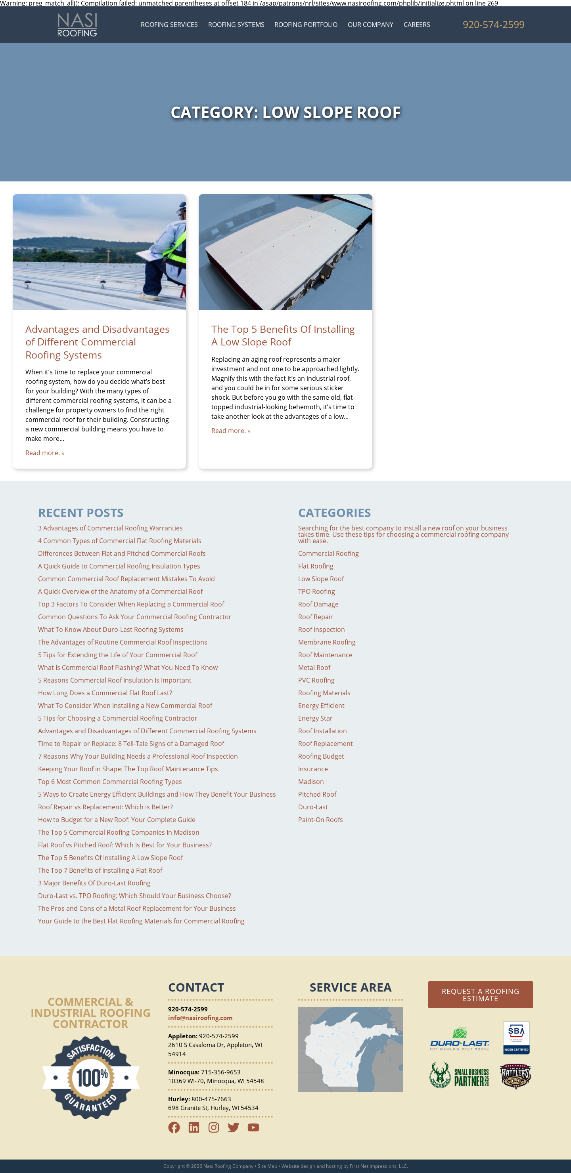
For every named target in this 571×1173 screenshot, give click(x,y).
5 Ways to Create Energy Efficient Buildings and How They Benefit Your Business (157, 794)
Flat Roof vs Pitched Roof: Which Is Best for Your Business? (125, 845)
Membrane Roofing (327, 642)
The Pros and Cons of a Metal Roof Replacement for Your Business (137, 908)
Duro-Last (313, 807)
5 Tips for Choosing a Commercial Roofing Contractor (117, 718)
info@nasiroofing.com (200, 1018)
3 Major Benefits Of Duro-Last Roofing (94, 883)
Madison (311, 781)
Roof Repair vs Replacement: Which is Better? (105, 807)
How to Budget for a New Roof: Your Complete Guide (116, 819)
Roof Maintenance (325, 655)
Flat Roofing (315, 566)
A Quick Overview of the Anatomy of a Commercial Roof (120, 591)
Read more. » (45, 453)
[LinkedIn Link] (197, 1131)
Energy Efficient (321, 705)
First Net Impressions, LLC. (379, 1166)
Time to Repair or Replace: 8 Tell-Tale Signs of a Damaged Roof (131, 743)
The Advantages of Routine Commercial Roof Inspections (122, 642)
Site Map (267, 1166)
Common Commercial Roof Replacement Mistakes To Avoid (126, 579)
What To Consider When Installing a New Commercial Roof (125, 705)
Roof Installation (322, 731)
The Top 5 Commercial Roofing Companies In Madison (118, 832)
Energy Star (315, 718)
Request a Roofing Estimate (480, 994)
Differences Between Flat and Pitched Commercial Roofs (122, 553)
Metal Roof (314, 667)
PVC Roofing (316, 680)
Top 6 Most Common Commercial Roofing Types (110, 781)
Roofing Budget (321, 756)
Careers (417, 24)
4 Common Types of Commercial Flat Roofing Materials (119, 541)
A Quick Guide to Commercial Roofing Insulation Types (119, 566)
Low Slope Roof (321, 579)
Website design (298, 1166)
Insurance (313, 769)
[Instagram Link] (217, 1131)
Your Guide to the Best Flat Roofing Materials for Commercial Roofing (141, 921)
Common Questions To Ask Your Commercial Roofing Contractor (135, 617)
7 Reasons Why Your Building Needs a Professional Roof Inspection (138, 756)
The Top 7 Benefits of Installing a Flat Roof (100, 870)
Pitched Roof (317, 794)
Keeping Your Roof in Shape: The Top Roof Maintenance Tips (128, 769)
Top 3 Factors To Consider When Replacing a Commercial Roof (131, 604)
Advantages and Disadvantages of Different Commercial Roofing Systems (97, 341)
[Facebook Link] (177, 1131)
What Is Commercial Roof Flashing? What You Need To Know (128, 667)
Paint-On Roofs (320, 819)
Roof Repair (315, 617)
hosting (334, 1166)
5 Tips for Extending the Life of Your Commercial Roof (117, 655)
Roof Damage (318, 604)
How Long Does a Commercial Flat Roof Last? (105, 693)
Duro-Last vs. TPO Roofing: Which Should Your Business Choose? (134, 896)
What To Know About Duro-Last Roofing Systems (111, 629)
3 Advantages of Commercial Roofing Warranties (110, 528)
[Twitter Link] (237, 1131)
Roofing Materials (324, 693)
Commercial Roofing (328, 553)
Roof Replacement (325, 743)
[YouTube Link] (256, 1131)
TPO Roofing (316, 591)
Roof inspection (321, 629)
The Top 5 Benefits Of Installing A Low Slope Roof (283, 335)
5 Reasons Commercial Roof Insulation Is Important (115, 680)
